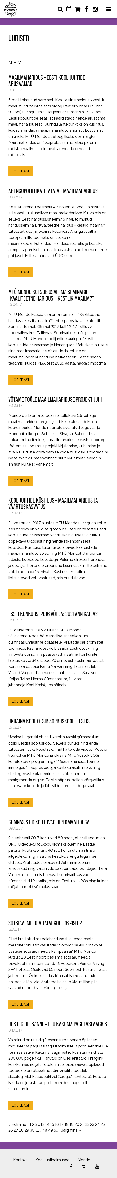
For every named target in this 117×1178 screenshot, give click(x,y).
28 (21, 1130)
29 (27, 1130)
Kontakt (20, 1160)
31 (37, 1130)
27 (16, 1130)
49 (50, 1130)
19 (72, 1124)
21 (82, 1124)
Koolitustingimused (52, 1160)
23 (92, 1124)
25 (103, 1124)
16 (57, 1124)
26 (10, 1130)
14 (47, 1124)
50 (56, 1130)
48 (44, 1130)
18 (67, 1124)
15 (52, 1124)
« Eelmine (17, 1124)
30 (32, 1130)
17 (62, 1124)
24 (97, 1124)
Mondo (84, 1160)
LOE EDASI (20, 171)
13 (42, 1124)
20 (77, 1124)
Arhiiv (14, 63)
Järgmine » (71, 1130)
